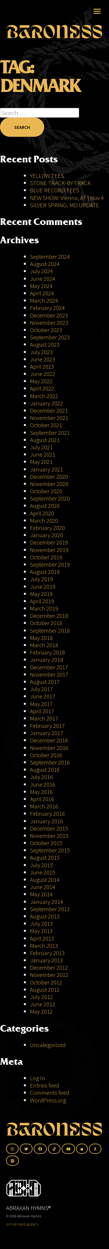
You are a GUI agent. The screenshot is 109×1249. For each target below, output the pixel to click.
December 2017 (49, 667)
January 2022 (46, 403)
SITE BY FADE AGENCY (22, 1224)
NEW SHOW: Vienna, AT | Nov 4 (67, 198)
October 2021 (46, 425)
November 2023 (49, 323)
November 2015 (49, 836)
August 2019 (45, 572)
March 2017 (44, 718)
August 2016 (45, 769)
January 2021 (46, 469)
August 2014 (45, 879)
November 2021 (49, 418)
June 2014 (42, 887)
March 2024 (44, 300)
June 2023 (42, 359)
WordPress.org (48, 1100)
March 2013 (44, 946)
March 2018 (44, 645)
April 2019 (42, 601)
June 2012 (42, 1004)
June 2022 (42, 374)
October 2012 (46, 982)
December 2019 (49, 542)
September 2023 (50, 337)
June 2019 (42, 586)
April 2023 (42, 366)
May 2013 (41, 931)
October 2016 (46, 755)
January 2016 (46, 821)
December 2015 (49, 828)
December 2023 (49, 315)
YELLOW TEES (47, 176)
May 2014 (41, 894)
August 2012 (45, 989)
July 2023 (41, 352)
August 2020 (45, 506)
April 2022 (42, 388)
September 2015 (50, 850)
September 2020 (50, 498)
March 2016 (44, 806)
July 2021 (41, 447)
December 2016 (49, 740)
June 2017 (42, 696)
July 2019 (41, 579)
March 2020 (44, 520)
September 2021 (50, 433)
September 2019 (50, 564)
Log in (37, 1078)
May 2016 (41, 792)
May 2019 (41, 594)
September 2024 (50, 256)
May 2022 (41, 381)
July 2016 (41, 777)
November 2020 (49, 484)
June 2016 (42, 784)
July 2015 (41, 865)
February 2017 (47, 726)
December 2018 (49, 616)
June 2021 (42, 454)
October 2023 (46, 330)
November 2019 (49, 550)
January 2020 (46, 535)
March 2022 (44, 396)
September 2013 (50, 909)
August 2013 (45, 916)
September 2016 (50, 762)
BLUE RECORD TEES (55, 190)
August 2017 (45, 682)
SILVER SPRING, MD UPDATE (64, 205)
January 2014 (46, 902)
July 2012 (41, 997)
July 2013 (41, 923)
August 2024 (45, 264)
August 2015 (45, 857)
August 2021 (45, 440)
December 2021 (49, 410)
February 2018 (47, 652)
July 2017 (41, 689)
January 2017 (46, 733)
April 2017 (42, 711)
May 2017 (41, 704)
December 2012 (49, 967)
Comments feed (49, 1093)
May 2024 (41, 286)
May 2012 (41, 1011)
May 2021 (41, 462)
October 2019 (46, 557)
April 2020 (42, 513)
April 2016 (42, 799)
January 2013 (46, 960)
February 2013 (47, 953)
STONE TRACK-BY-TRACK (60, 183)
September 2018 (50, 630)
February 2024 (47, 308)
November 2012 (49, 975)
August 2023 (45, 344)
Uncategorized (48, 1045)
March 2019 (44, 608)
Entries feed (44, 1085)
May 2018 (41, 638)
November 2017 (49, 674)
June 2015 (42, 872)
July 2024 (41, 271)
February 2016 (47, 813)
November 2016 (49, 748)
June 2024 (42, 279)
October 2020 (46, 491)
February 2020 (47, 528)
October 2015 (46, 843)
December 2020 (49, 476)
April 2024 (42, 293)
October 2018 (46, 623)
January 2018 (46, 659)
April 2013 (42, 938)
